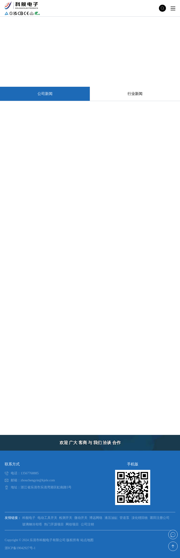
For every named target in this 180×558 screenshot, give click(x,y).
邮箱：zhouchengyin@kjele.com (33, 480)
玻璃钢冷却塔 (32, 524)
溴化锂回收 (139, 518)
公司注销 (87, 524)
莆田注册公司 (159, 518)
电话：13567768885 (25, 473)
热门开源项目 (54, 524)
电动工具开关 (47, 518)
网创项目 (72, 524)
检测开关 (65, 518)
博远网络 (95, 518)
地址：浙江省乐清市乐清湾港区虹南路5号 (41, 487)
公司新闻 (45, 94)
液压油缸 (111, 518)
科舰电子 (28, 518)
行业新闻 (135, 94)
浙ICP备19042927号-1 (20, 548)
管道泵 (124, 518)
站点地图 (87, 540)
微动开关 (80, 518)
